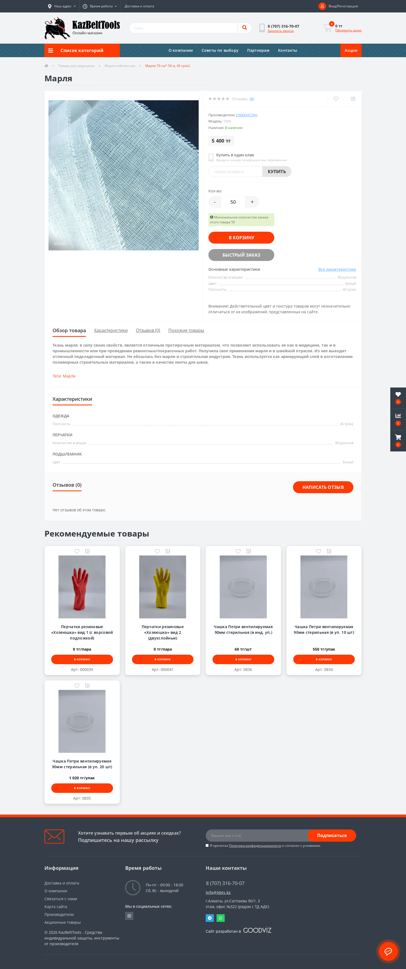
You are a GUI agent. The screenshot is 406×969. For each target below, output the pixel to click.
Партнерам (258, 50)
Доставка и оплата (139, 6)
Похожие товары (186, 330)
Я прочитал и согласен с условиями (265, 845)
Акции (351, 50)
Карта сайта (55, 906)
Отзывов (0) (148, 330)
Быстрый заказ (241, 255)
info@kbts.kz (218, 892)
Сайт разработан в (238, 931)
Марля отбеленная (120, 65)
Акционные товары (62, 922)
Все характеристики (337, 269)
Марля (69, 376)
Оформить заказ (348, 30)
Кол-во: (215, 190)
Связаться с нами (60, 898)
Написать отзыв (323, 487)
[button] (61, 6)
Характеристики (111, 330)
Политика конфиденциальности (255, 845)
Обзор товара (69, 330)
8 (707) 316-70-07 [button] (225, 883)
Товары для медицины (76, 65)
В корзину (241, 238)
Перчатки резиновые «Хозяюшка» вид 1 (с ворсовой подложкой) (82, 632)
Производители (59, 914)
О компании (181, 50)
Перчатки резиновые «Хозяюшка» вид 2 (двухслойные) (163, 632)
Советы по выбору (220, 50)
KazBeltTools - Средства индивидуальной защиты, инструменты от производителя (81, 938)
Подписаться (332, 835)
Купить (277, 172)
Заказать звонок (281, 30)
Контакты (287, 50)
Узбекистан (246, 114)
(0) (252, 98)
